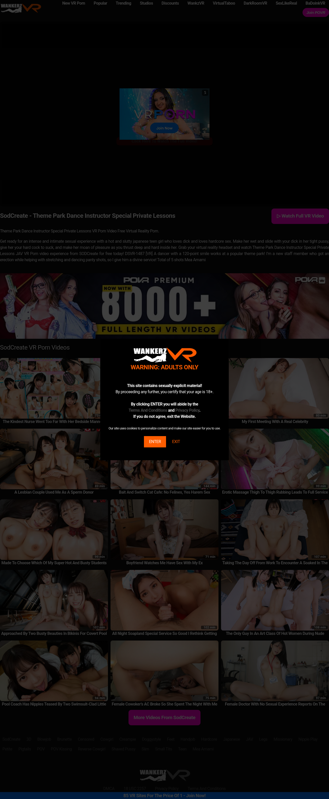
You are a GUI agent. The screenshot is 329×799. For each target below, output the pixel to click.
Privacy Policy (187, 410)
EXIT (176, 441)
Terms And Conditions (148, 410)
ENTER (155, 441)
